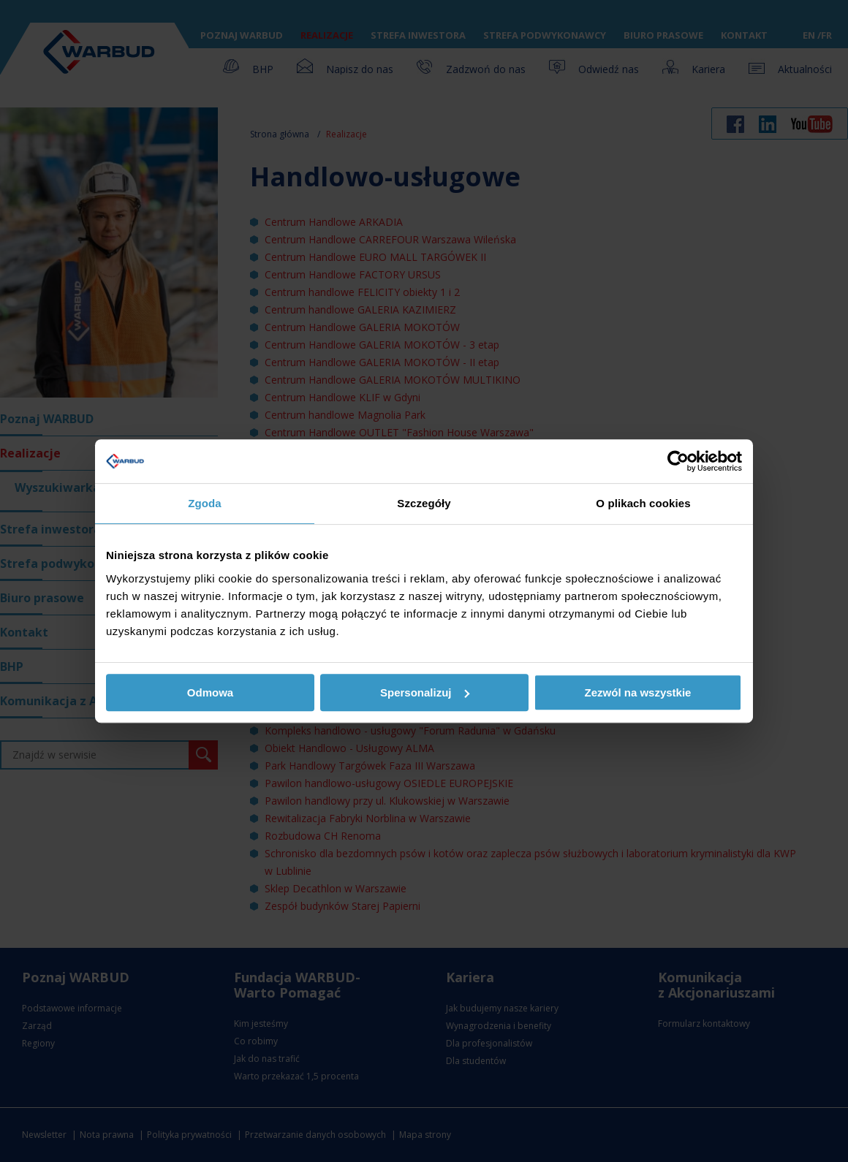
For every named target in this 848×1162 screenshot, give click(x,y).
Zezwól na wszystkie (638, 692)
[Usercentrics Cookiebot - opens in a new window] (678, 461)
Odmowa (210, 692)
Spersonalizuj (424, 692)
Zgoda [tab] (205, 503)
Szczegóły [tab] (423, 503)
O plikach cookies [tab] (643, 503)
